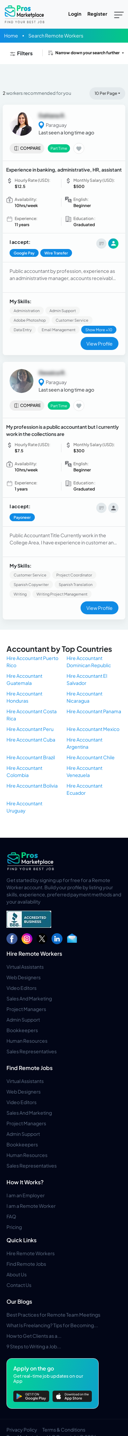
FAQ (11, 1216)
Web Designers (23, 977)
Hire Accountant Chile (91, 757)
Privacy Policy (21, 1429)
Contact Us (18, 1285)
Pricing (14, 1227)
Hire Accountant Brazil (30, 757)
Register (97, 14)
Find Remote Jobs (29, 1067)
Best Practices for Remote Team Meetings (53, 1315)
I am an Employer (25, 1195)
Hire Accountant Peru (30, 729)
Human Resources (26, 1041)
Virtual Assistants (25, 967)
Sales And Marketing (29, 998)
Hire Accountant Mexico (93, 729)
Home (11, 35)
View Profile (99, 343)
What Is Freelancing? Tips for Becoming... (52, 1325)
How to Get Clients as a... (33, 1336)
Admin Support (23, 1019)
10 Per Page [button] (106, 93)
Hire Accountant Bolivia (32, 785)
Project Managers (26, 1009)
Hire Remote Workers (34, 953)
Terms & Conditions (63, 1429)
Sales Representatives (31, 1051)
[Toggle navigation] (119, 14)
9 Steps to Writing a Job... (33, 1346)
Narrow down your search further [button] (83, 52)
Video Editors (21, 988)
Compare (27, 148)
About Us (16, 1274)
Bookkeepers (22, 1030)
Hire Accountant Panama (94, 711)
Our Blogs (19, 1301)
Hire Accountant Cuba (30, 739)
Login (74, 14)
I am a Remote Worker (31, 1206)
